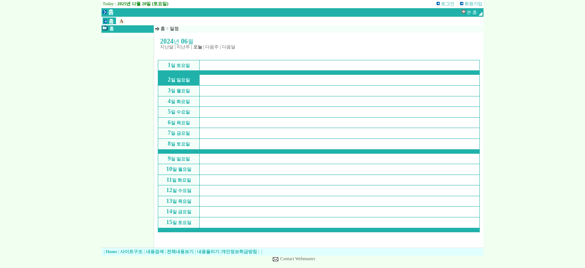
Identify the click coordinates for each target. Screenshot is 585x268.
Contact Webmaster (297, 258)
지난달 (166, 47)
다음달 (228, 47)
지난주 (183, 47)
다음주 (212, 47)
